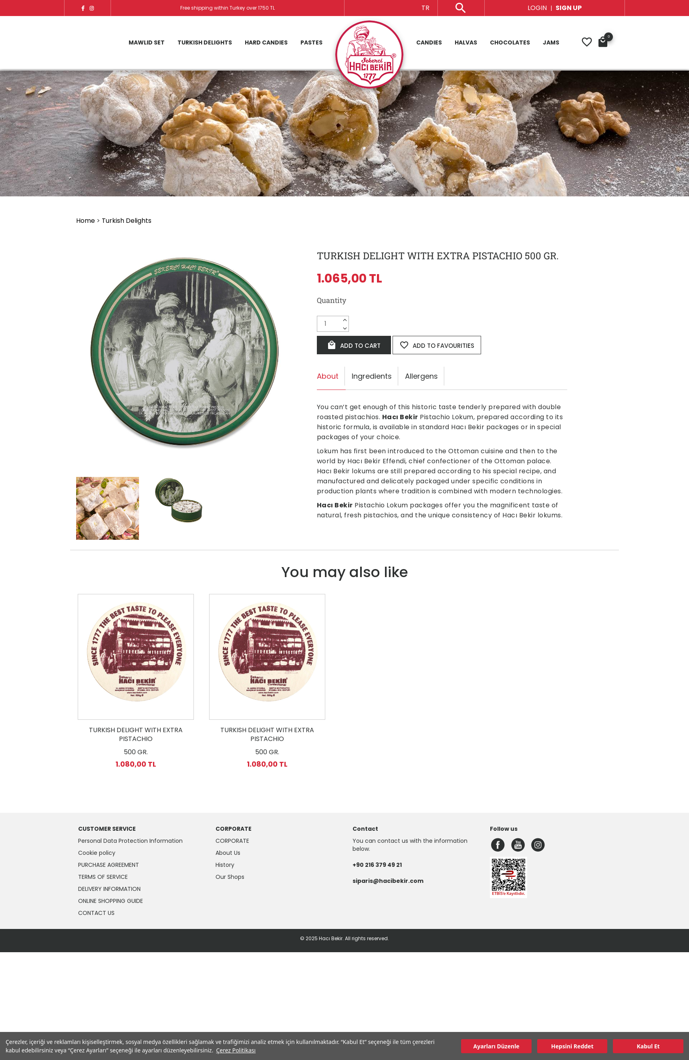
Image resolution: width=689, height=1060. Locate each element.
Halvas (466, 43)
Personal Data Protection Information (130, 841)
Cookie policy (96, 853)
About (327, 376)
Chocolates (510, 43)
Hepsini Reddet (572, 1046)
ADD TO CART (354, 345)
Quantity (331, 300)
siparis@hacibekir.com (388, 881)
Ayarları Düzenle (496, 1046)
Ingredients (372, 376)
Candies (429, 43)
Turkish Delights (204, 43)
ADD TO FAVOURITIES (436, 345)
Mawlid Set (147, 43)
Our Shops (230, 877)
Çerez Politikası (236, 1050)
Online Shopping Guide (110, 901)
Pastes (311, 43)
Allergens (421, 376)
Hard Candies (266, 43)
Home (85, 220)
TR (425, 7)
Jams (551, 43)
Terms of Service (103, 877)
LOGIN (537, 7)
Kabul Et (648, 1046)
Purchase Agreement (108, 865)
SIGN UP (569, 7)
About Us (228, 853)
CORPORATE (232, 841)
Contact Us (96, 913)
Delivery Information (109, 889)
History (225, 865)
